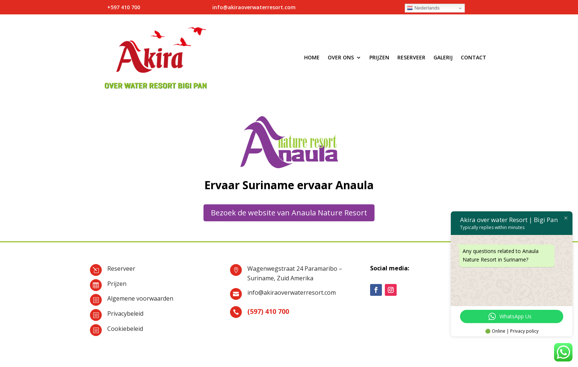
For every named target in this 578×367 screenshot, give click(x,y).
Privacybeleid (125, 313)
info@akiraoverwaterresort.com (291, 292)
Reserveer (411, 57)
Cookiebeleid (125, 329)
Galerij (443, 57)
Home (312, 57)
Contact (473, 57)
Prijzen (379, 57)
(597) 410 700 (268, 311)
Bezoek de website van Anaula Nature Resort (289, 213)
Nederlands (423, 8)
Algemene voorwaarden (140, 298)
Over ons (341, 57)
